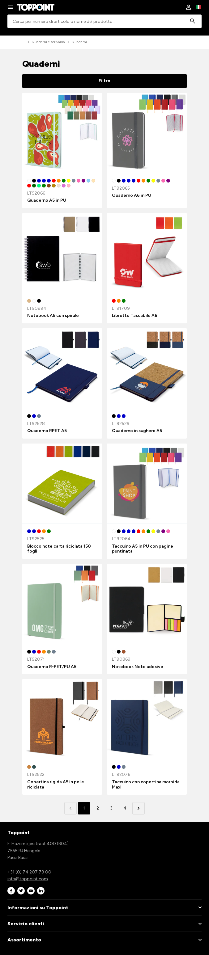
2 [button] (97, 808)
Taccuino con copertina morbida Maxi (146, 784)
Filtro (104, 80)
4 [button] (124, 808)
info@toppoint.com (27, 878)
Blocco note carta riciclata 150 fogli (59, 549)
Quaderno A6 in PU (131, 195)
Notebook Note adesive (137, 666)
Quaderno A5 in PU (46, 200)
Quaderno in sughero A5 (137, 430)
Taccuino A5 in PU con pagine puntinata (142, 549)
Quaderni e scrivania (48, 42)
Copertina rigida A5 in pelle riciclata (55, 784)
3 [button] (111, 808)
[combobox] (104, 21)
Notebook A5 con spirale (53, 315)
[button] (138, 808)
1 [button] (84, 808)
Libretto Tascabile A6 (134, 315)
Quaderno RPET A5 (47, 430)
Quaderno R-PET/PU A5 (51, 666)
